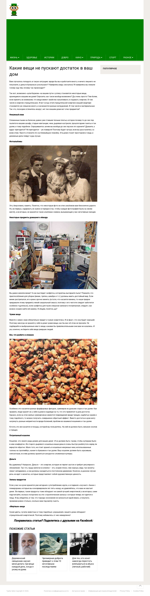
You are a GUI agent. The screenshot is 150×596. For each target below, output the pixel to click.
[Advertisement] (75, 36)
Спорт (112, 57)
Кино (78, 57)
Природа (95, 57)
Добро (64, 57)
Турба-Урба (10, 591)
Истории (49, 57)
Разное (127, 57)
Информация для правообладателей (102, 591)
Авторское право (78, 591)
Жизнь (13, 57)
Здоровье (31, 57)
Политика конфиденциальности (56, 591)
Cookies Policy (138, 591)
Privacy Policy (125, 591)
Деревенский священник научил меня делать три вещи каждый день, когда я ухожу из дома (23, 564)
